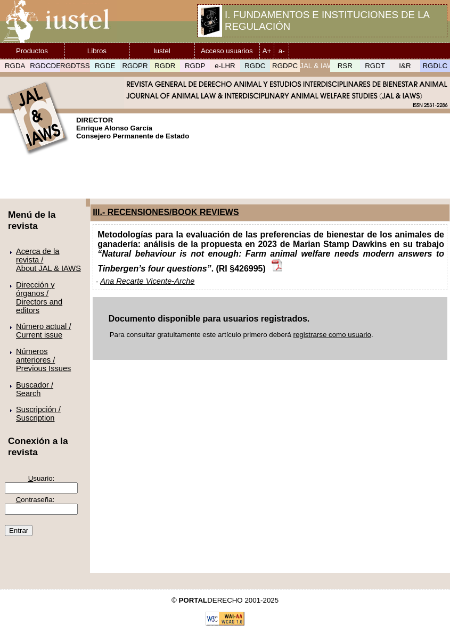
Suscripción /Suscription (38, 413)
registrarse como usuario (332, 335)
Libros (97, 51)
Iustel (161, 51)
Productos (32, 51)
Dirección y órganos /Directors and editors (39, 298)
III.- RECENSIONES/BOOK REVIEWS (166, 212)
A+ (267, 51)
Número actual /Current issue (43, 330)
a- (282, 51)
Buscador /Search (34, 389)
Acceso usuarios (227, 51)
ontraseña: (35, 500)
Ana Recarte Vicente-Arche (147, 281)
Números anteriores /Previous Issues (43, 360)
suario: (41, 478)
